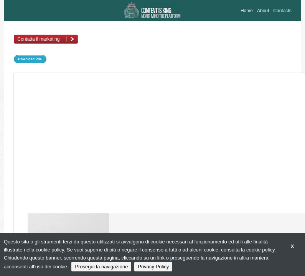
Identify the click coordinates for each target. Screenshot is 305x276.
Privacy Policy (153, 266)
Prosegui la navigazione (101, 266)
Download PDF (30, 59)
